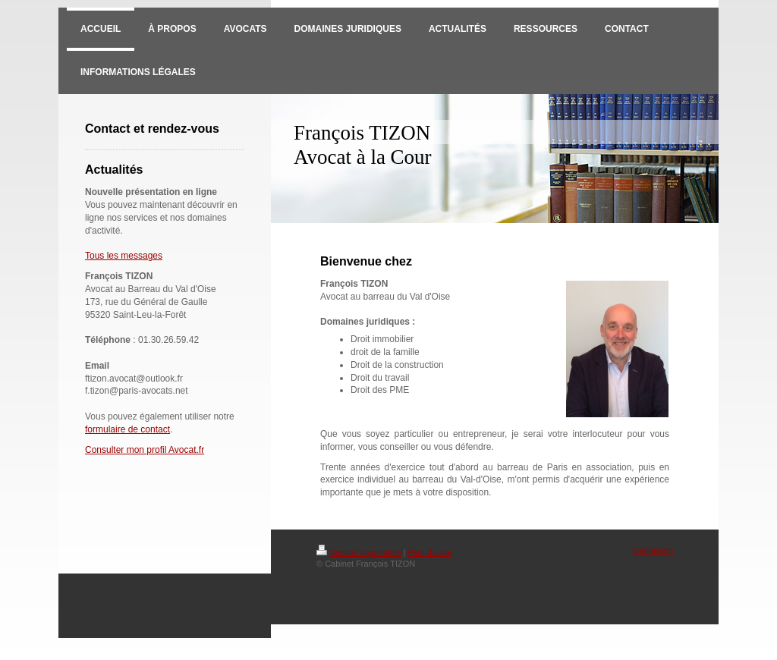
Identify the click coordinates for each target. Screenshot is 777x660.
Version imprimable (358, 552)
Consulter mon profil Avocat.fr (144, 450)
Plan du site (429, 552)
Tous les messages (123, 255)
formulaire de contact (127, 429)
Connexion (653, 550)
